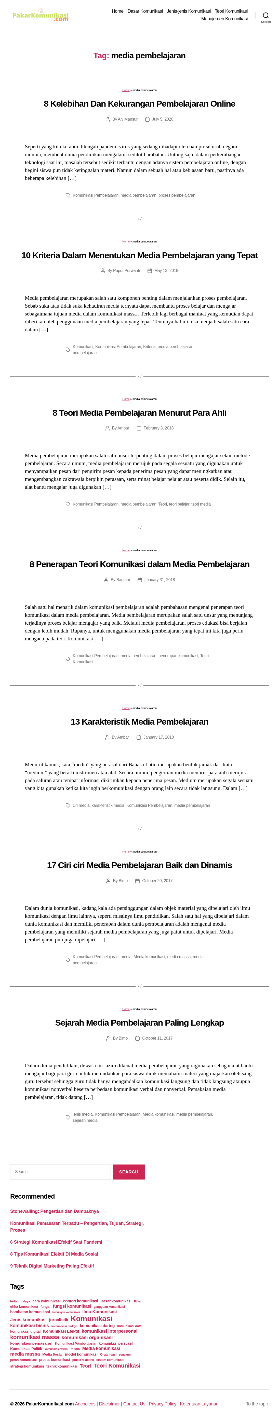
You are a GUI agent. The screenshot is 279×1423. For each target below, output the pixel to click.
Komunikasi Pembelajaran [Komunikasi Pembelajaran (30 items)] (75, 1343)
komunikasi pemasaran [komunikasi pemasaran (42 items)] (31, 1343)
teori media (201, 504)
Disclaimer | (111, 1403)
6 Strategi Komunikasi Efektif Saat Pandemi (56, 1242)
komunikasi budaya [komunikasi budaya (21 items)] (64, 1326)
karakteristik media (108, 805)
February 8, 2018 (159, 428)
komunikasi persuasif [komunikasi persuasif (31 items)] (116, 1343)
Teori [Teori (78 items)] (85, 1366)
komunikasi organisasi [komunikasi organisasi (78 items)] (87, 1337)
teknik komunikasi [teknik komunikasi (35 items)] (61, 1366)
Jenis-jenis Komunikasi (189, 11)
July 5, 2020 (162, 119)
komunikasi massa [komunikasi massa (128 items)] (34, 1337)
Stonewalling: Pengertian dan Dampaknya (54, 1211)
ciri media (81, 805)
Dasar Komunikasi (145, 11)
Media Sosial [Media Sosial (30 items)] (52, 1354)
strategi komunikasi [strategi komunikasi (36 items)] (27, 1366)
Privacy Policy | (164, 1403)
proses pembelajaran (176, 195)
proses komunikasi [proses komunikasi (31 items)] (54, 1360)
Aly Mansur (128, 119)
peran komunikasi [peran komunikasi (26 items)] (23, 1360)
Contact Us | (136, 1403)
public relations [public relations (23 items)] (83, 1360)
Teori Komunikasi (231, 11)
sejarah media (85, 1120)
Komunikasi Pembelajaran (96, 195)
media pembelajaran (138, 195)
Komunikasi (83, 346)
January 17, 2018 (158, 737)
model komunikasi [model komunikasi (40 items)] (81, 1354)
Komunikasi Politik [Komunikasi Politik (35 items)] (26, 1349)
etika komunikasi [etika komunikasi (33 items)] (24, 1306)
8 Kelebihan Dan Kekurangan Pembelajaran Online (139, 103)
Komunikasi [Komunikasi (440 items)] (92, 1318)
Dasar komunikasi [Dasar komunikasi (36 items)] (116, 1301)
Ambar (123, 428)
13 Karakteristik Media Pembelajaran (139, 721)
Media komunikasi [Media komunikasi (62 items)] (101, 1348)
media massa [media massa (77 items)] (25, 1354)
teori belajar (179, 504)
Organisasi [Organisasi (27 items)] (108, 1354)
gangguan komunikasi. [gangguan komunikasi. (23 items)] (110, 1307)
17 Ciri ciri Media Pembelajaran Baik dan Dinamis (139, 865)
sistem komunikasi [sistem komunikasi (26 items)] (110, 1360)
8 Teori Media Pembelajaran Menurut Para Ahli (139, 413)
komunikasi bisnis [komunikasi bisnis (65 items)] (29, 1325)
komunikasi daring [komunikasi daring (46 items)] (97, 1326)
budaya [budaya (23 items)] (25, 1301)
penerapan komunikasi (178, 656)
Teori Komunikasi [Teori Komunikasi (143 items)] (117, 1365)
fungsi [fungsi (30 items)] (45, 1307)
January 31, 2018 (159, 580)
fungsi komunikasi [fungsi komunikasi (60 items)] (72, 1306)
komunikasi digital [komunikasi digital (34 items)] (25, 1331)
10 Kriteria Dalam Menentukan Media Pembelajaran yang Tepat (139, 255)
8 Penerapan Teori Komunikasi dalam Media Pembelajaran (140, 564)
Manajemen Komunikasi (224, 18)
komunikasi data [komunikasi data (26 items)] (129, 1326)
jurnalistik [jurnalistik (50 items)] (58, 1319)
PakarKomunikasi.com (50, 1403)
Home (118, 11)
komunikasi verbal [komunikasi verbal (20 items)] (56, 1348)
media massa (179, 957)
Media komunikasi (149, 957)
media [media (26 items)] (75, 1349)
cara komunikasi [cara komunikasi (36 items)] (46, 1301)
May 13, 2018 (166, 270)
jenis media (83, 1114)
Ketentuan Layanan (199, 1403)
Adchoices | (87, 1403)
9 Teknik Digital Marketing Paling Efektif (52, 1266)
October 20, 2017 (157, 881)
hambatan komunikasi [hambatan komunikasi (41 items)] (30, 1312)
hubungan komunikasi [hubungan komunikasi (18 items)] (66, 1312)
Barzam (123, 580)
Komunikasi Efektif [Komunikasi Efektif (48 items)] (61, 1331)
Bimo (123, 881)
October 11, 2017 (157, 1038)
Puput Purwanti (126, 270)
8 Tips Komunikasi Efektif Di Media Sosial (54, 1254)
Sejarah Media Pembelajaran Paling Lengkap (139, 1022)
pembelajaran (85, 353)
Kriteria (149, 346)
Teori (162, 504)
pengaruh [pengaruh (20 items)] (125, 1354)
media (126, 957)
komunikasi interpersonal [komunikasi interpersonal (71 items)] (109, 1331)
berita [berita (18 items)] (13, 1301)
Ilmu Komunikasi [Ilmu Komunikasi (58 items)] (99, 1311)
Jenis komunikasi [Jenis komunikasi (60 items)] (28, 1319)
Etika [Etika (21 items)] (137, 1301)
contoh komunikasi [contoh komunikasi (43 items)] (80, 1301)
